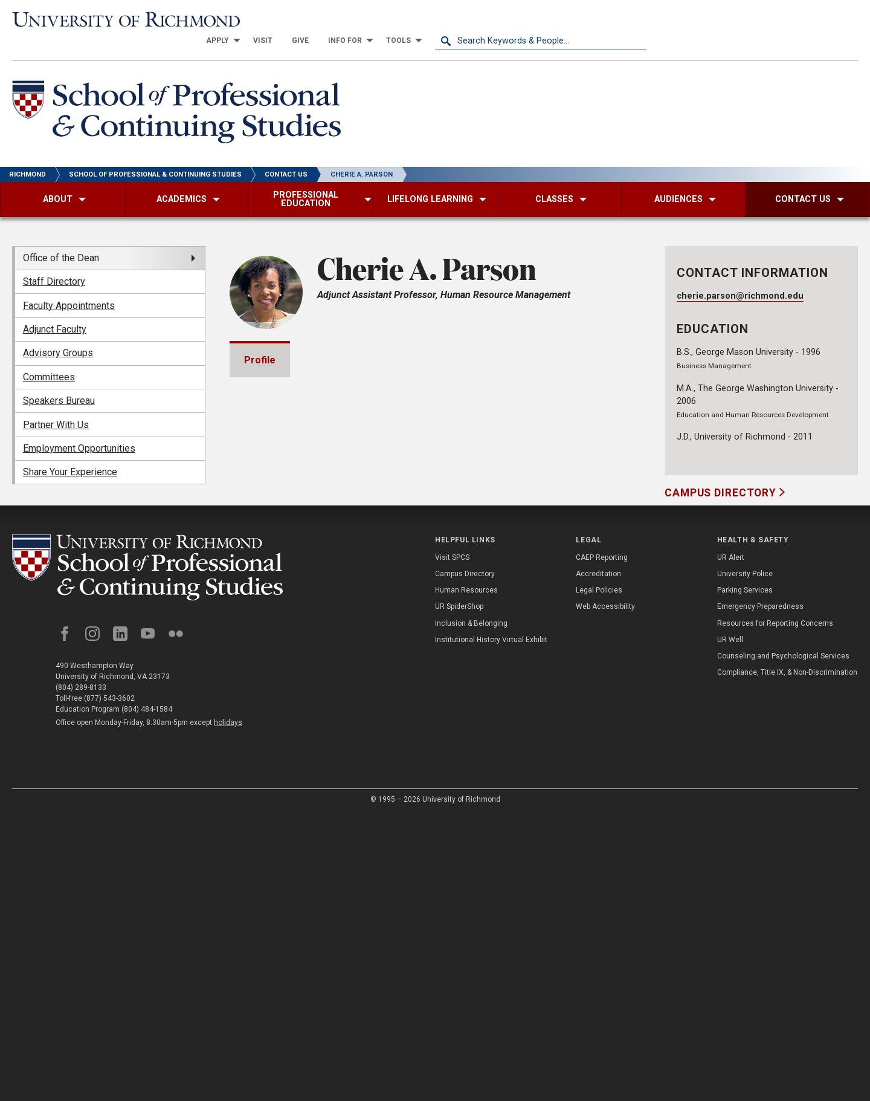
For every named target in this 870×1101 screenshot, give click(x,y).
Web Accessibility (605, 893)
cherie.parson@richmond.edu (740, 274)
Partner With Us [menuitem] (56, 403)
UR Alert (730, 844)
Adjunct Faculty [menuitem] (54, 308)
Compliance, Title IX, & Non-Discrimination (787, 959)
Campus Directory (722, 472)
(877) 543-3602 (109, 985)
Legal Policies (599, 876)
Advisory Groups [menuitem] (58, 331)
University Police (745, 860)
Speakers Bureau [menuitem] (59, 379)
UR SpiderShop (459, 893)
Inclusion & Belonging (471, 910)
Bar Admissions (294, 662)
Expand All (585, 603)
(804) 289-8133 (81, 974)
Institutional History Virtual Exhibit (491, 926)
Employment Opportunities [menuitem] (79, 427)
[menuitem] (431, 19)
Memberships (290, 628)
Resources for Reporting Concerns (775, 910)
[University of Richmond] (118, 19)
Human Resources (466, 876)
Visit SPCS (452, 844)
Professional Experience (315, 697)
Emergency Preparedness (760, 893)
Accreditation (598, 860)
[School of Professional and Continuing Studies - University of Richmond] (147, 854)
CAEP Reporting (602, 844)
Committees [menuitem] (49, 356)
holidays (228, 1009)
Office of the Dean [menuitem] (61, 236)
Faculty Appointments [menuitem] (69, 284)
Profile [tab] (260, 338)
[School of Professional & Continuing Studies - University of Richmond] (176, 92)
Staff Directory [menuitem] (54, 260)
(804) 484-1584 (146, 996)
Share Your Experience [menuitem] (70, 450)
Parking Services (745, 876)
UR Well (730, 926)
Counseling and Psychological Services (783, 942)
